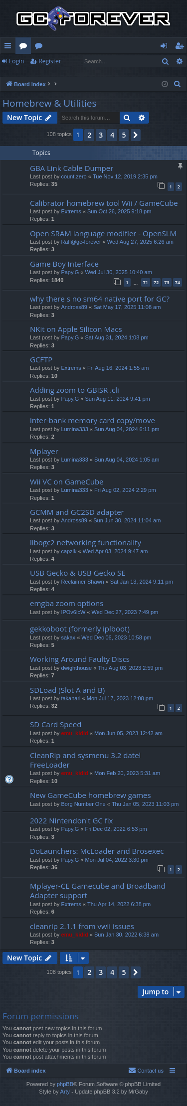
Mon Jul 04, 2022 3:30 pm (116, 860)
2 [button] (89, 135)
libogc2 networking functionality (85, 542)
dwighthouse (76, 668)
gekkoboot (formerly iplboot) (80, 628)
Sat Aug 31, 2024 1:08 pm (116, 337)
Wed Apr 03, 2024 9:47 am (115, 551)
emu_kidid (74, 733)
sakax (68, 637)
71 (145, 282)
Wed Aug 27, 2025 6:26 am (140, 242)
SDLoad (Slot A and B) (67, 690)
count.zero (73, 176)
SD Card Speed (55, 724)
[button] (136, 135)
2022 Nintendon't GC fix (71, 820)
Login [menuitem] (166, 47)
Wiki (40, 47)
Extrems (71, 211)
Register (49, 61)
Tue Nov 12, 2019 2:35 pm (125, 176)
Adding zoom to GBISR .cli (74, 390)
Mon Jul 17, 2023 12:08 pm (120, 698)
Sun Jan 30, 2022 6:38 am (126, 935)
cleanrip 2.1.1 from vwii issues (82, 926)
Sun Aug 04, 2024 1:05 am (126, 460)
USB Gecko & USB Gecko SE (78, 573)
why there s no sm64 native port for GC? (100, 299)
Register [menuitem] (181, 47)
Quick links (9, 47)
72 (156, 282)
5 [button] (124, 135)
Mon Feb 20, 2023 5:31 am (127, 773)
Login (16, 61)
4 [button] (112, 135)
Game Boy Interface (64, 264)
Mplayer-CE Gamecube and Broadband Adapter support (98, 890)
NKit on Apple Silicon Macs (76, 329)
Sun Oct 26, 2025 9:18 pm (119, 211)
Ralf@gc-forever (81, 242)
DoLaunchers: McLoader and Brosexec (97, 851)
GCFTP (41, 359)
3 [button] (101, 135)
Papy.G (70, 272)
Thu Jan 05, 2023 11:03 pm (145, 804)
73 (166, 282)
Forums (25, 47)
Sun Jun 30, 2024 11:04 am (127, 520)
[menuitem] (177, 84)
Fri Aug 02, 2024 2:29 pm (125, 490)
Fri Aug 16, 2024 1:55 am (118, 368)
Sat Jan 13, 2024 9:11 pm (141, 582)
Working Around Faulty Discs (80, 659)
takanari (70, 698)
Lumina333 (74, 429)
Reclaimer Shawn (82, 582)
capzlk (68, 551)
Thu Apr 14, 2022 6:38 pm (119, 904)
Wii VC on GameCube (67, 481)
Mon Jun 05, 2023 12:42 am (128, 733)
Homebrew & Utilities (49, 103)
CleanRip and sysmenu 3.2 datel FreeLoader (85, 760)
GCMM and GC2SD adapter (77, 512)
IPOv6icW (73, 612)
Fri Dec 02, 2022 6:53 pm (116, 829)
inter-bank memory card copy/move (92, 420)
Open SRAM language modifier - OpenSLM (103, 233)
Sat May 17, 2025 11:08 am (127, 307)
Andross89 (74, 307)
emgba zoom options (66, 603)
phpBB (65, 1084)
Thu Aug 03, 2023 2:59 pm (130, 668)
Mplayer (44, 451)
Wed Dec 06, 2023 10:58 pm (116, 637)
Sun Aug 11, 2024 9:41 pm (117, 399)
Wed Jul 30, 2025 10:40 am (118, 272)
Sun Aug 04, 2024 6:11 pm (126, 429)
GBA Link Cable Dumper (71, 168)
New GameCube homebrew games (90, 795)
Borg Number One (83, 804)
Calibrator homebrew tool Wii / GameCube (104, 203)
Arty (65, 1092)
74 (177, 282)
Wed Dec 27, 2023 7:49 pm (125, 612)
